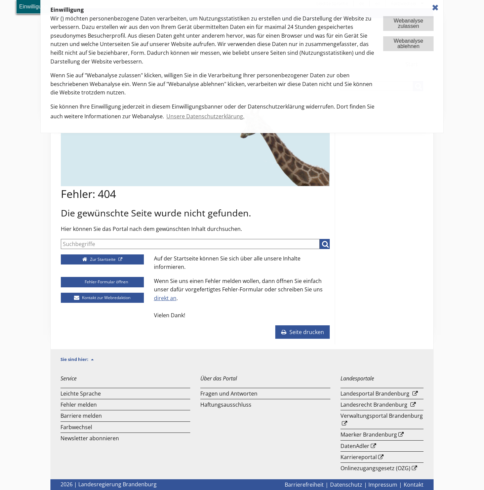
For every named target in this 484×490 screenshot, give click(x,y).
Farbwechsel (76, 427)
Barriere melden (81, 415)
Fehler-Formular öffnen (102, 282)
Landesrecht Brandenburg (373, 404)
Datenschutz (346, 484)
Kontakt (414, 484)
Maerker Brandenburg (368, 434)
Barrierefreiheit (304, 484)
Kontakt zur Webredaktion (102, 297)
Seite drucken (302, 332)
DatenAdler (354, 446)
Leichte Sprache (81, 393)
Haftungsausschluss (225, 404)
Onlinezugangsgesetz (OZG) (375, 468)
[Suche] (190, 244)
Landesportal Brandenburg (374, 393)
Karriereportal (358, 457)
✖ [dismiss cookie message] (435, 7)
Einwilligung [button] (33, 6)
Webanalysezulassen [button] (408, 23)
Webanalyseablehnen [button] (408, 43)
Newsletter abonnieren (90, 438)
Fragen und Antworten (228, 393)
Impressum (382, 484)
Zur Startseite (99, 259)
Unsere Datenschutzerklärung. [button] (205, 116)
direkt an (165, 298)
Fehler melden (79, 404)
